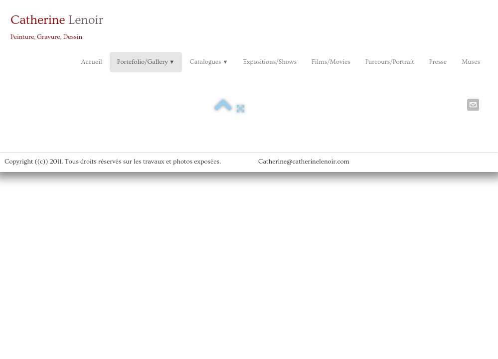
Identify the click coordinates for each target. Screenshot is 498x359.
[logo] (60, 26)
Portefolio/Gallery (146, 61)
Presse (438, 61)
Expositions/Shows (270, 61)
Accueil (91, 61)
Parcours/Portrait (389, 61)
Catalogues (208, 61)
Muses (471, 61)
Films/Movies (331, 61)
